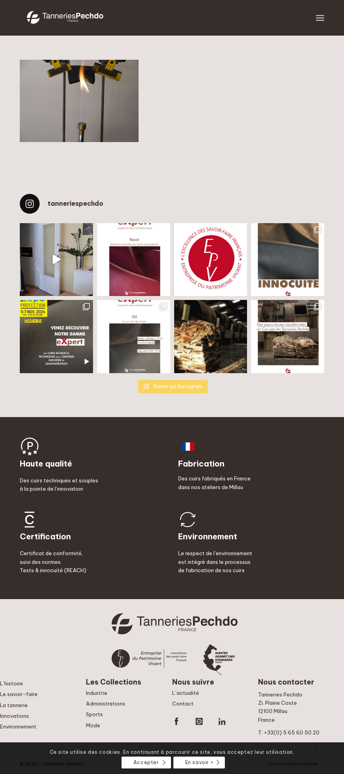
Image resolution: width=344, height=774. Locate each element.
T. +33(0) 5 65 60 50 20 (288, 732)
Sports (94, 714)
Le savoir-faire (19, 694)
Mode (93, 725)
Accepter (146, 762)
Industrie (96, 693)
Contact (183, 703)
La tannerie (14, 705)
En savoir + (199, 762)
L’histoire (11, 683)
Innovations (14, 716)
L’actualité (185, 693)
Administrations (105, 703)
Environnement (18, 726)
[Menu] (320, 17)
